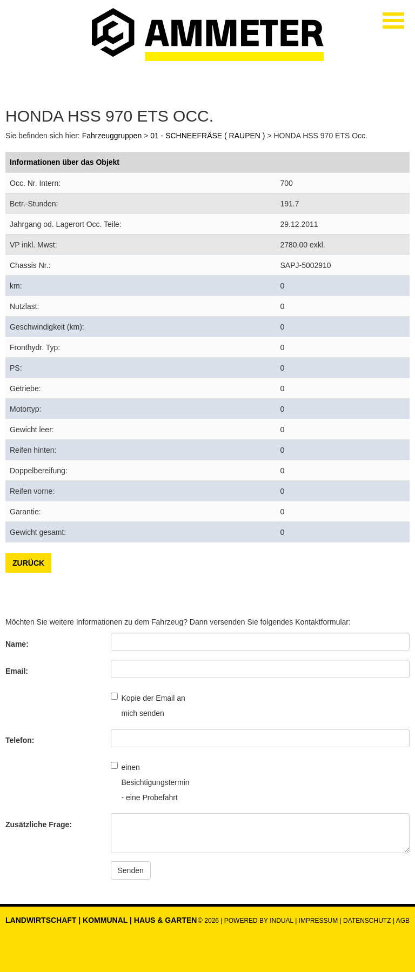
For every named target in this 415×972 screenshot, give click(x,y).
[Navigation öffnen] (393, 20)
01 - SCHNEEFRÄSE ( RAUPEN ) (207, 135)
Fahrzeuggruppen (112, 135)
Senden (131, 870)
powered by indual (258, 920)
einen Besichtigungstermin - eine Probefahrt (148, 782)
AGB (403, 920)
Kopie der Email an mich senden (148, 705)
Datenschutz (368, 920)
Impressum (318, 920)
